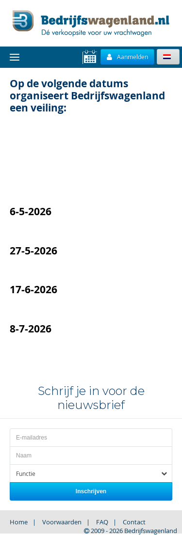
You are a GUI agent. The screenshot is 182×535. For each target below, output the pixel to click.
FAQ (102, 522)
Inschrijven (91, 491)
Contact (134, 522)
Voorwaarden (62, 522)
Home (19, 522)
